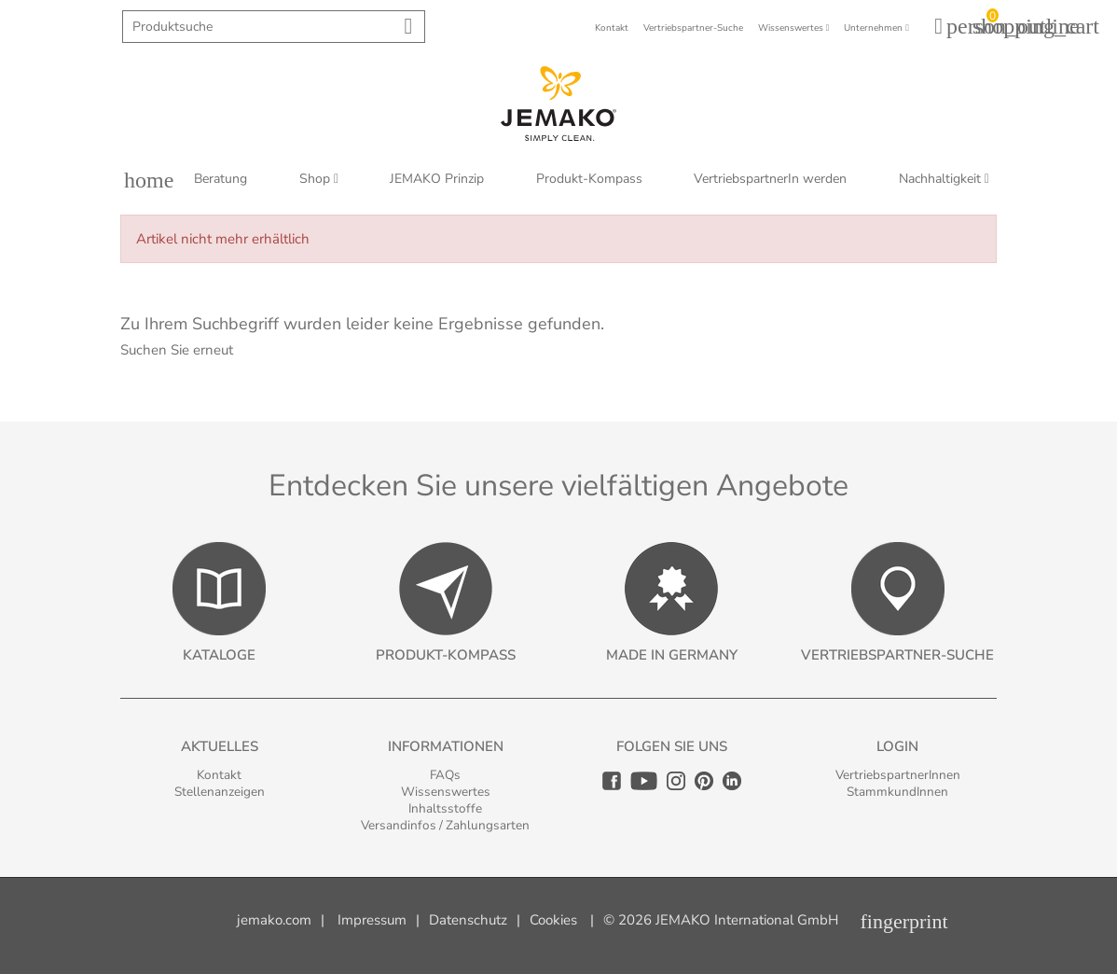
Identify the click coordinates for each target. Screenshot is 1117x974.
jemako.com (274, 920)
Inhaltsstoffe (445, 808)
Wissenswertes (445, 791)
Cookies (553, 920)
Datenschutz (468, 920)
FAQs (445, 775)
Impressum (372, 920)
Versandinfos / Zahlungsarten (445, 825)
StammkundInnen (897, 791)
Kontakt (219, 775)
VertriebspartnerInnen (897, 775)
